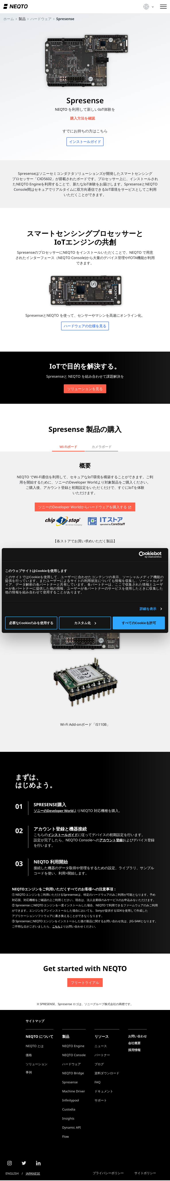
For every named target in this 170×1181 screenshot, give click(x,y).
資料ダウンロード (107, 1074)
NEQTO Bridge (73, 1074)
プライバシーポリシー (108, 1173)
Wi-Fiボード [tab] (68, 447)
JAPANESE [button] (33, 1174)
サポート (101, 1101)
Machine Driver (73, 1092)
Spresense (70, 1083)
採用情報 (134, 1050)
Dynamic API (71, 1128)
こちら (56, 927)
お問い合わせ (137, 1037)
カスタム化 (85, 623)
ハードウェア (71, 1065)
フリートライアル (85, 983)
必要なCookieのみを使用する (31, 623)
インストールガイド (85, 142)
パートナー (102, 1055)
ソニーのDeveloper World (55, 811)
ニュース (101, 1046)
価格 (29, 1055)
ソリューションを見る (85, 389)
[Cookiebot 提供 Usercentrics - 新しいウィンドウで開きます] (145, 554)
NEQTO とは (35, 1046)
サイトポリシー (145, 1173)
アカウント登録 (111, 840)
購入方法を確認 (83, 118)
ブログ (99, 1065)
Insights (68, 1119)
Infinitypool (70, 1101)
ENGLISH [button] (12, 1174)
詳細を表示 (148, 609)
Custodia (68, 1110)
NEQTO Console (74, 1055)
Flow (65, 1137)
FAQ (97, 1083)
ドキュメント (104, 1092)
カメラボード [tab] (101, 447)
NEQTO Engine (73, 1046)
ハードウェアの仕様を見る (85, 326)
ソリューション (36, 1065)
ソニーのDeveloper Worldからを (84, 508)
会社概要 (134, 1044)
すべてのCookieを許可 (139, 623)
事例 (29, 1073)
